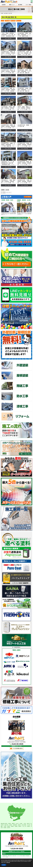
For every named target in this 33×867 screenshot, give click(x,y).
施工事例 (20, 4)
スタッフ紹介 (28, 4)
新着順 (2, 189)
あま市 (17, 823)
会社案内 (4, 4)
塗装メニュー (12, 4)
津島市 (9, 823)
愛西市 (13, 823)
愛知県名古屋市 (4, 823)
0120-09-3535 (17, 744)
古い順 (7, 189)
